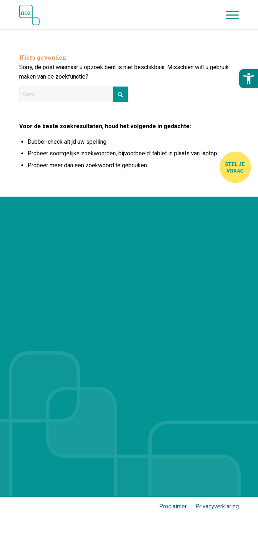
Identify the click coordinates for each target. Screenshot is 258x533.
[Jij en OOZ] (107, 14)
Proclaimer (173, 506)
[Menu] (229, 14)
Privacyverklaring (217, 506)
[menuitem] (229, 14)
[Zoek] (73, 94)
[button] (248, 78)
